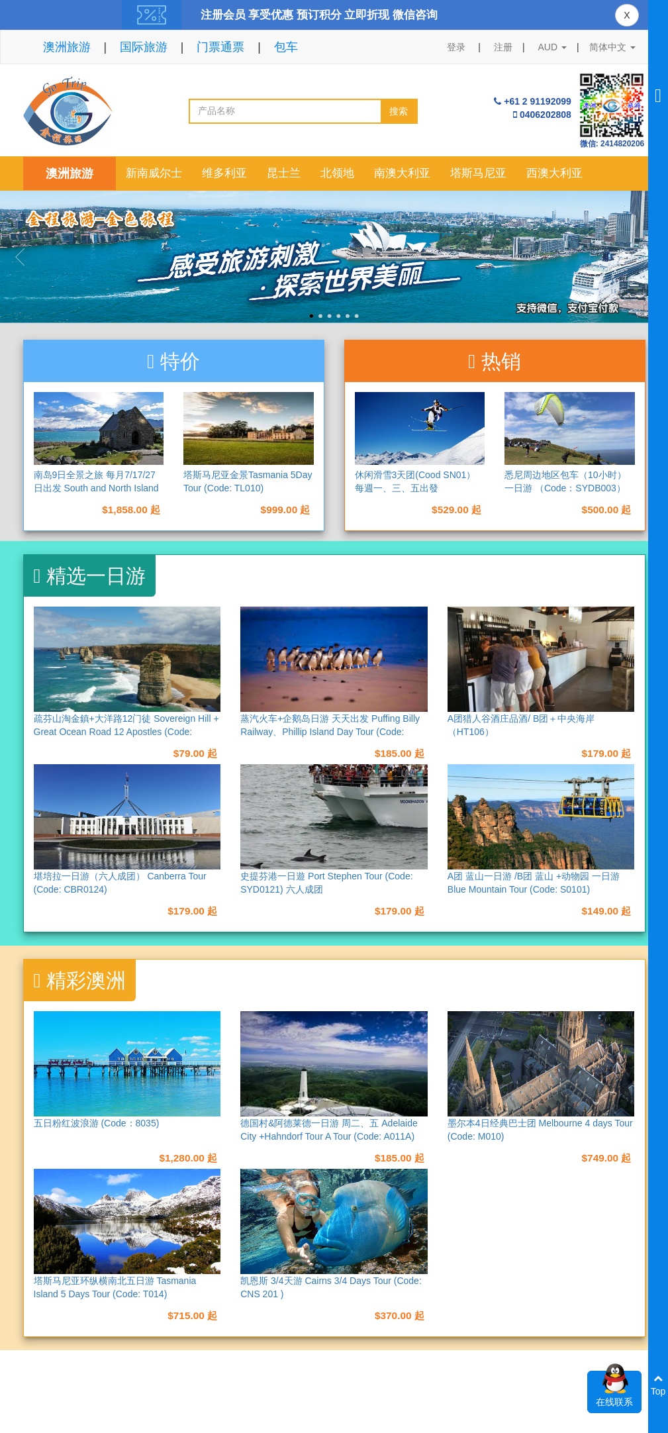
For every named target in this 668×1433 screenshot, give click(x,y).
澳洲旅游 (67, 47)
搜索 (398, 111)
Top (658, 1385)
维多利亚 (224, 173)
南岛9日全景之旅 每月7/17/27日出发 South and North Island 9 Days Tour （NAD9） (96, 488)
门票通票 (220, 47)
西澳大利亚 (554, 173)
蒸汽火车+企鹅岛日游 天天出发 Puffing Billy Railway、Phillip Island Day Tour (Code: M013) (330, 731)
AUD (552, 47)
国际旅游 (143, 47)
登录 (456, 47)
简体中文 (612, 47)
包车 (286, 47)
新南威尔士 (154, 173)
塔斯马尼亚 (478, 173)
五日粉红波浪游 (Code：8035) (97, 1123)
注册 (503, 47)
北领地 (337, 173)
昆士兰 (284, 173)
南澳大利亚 (402, 173)
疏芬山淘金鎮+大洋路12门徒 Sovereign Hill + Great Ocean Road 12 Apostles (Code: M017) (126, 731)
